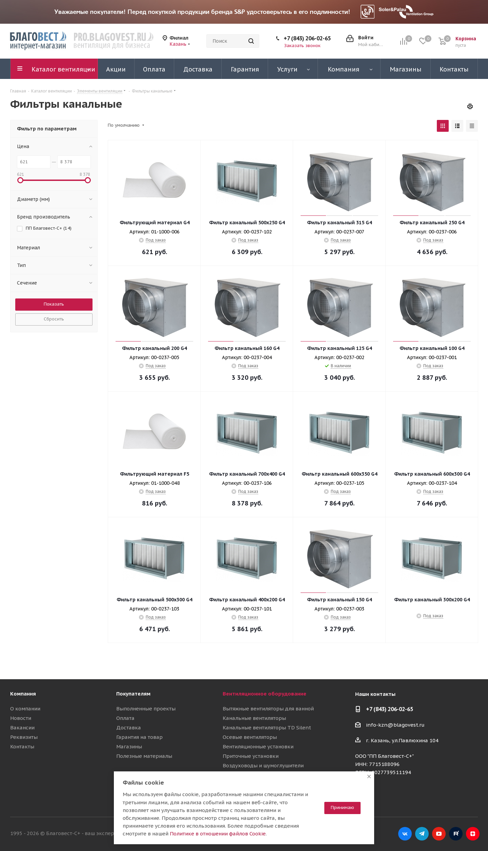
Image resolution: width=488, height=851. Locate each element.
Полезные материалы (144, 756)
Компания (23, 693)
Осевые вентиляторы (250, 737)
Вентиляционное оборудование (264, 693)
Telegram (422, 833)
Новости (20, 718)
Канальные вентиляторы (254, 718)
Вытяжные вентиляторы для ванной (268, 708)
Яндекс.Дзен (473, 833)
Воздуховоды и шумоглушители (263, 765)
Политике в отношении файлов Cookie (218, 833)
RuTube (456, 833)
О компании (25, 708)
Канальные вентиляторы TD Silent (267, 727)
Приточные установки (251, 756)
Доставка (128, 727)
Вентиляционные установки (258, 746)
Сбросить (54, 319)
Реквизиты (24, 737)
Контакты (22, 746)
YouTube (439, 833)
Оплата (125, 718)
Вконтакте (405, 833)
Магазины (129, 746)
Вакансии (22, 727)
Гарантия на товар (139, 737)
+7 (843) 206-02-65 (307, 38)
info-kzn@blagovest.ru (395, 725)
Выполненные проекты (146, 708)
